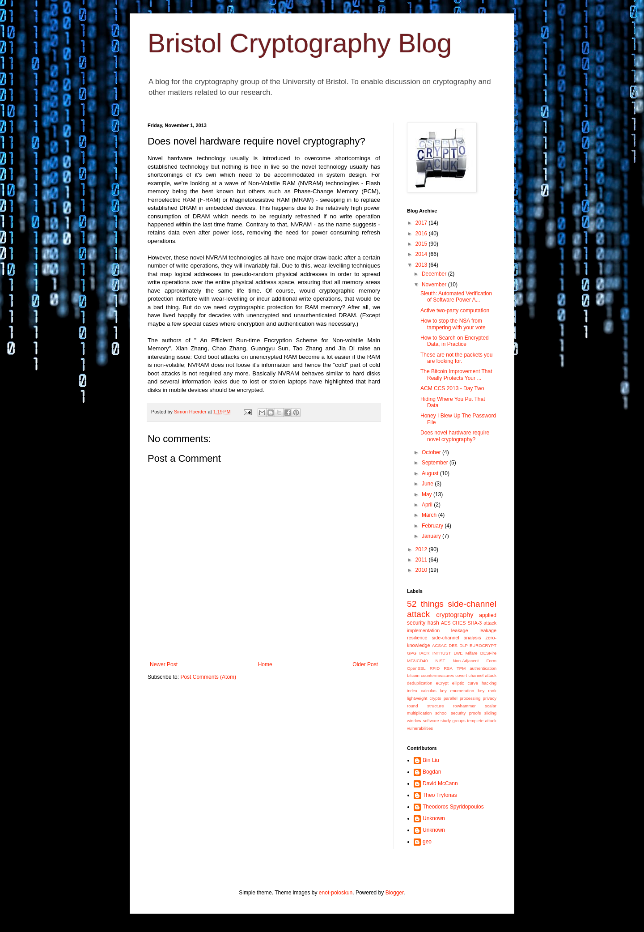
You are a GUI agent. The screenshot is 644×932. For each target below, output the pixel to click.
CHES (459, 623)
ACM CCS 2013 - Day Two (452, 388)
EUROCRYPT (483, 645)
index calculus (421, 690)
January (432, 536)
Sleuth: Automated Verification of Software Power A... (456, 296)
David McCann (440, 783)
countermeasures (437, 675)
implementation (423, 630)
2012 (422, 549)
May (427, 494)
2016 (422, 233)
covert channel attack (475, 675)
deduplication (419, 683)
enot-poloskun (335, 892)
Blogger (395, 892)
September (435, 463)
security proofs (466, 713)
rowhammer (464, 705)
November (435, 284)
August (431, 473)
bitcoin (413, 675)
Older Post (365, 664)
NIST (440, 660)
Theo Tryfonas (440, 795)
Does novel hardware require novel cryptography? (454, 436)
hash (433, 623)
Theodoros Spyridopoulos (453, 807)
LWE (458, 653)
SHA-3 (474, 623)
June (428, 484)
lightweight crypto (424, 698)
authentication (483, 668)
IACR (424, 653)
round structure (425, 705)
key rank (487, 690)
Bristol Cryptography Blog (300, 43)
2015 (422, 244)
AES (446, 623)
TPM (461, 668)
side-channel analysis (456, 637)
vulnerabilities (420, 728)
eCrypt (442, 683)
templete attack (481, 720)
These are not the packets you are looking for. (456, 358)
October (432, 452)
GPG (411, 653)
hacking (489, 683)
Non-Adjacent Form (474, 660)
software (431, 720)
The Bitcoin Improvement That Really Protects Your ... (456, 374)
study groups (453, 720)
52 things (425, 604)
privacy (489, 698)
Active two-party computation (454, 310)
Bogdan (432, 772)
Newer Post (164, 664)
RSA (448, 668)
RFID (435, 668)
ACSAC (439, 645)
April (428, 505)
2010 (422, 570)
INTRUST (441, 653)
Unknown (434, 818)
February (433, 526)
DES (453, 645)
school (441, 713)
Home (265, 664)
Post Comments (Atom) (208, 677)
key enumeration (457, 690)
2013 (422, 265)
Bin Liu (431, 760)
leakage (459, 630)
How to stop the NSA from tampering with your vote (453, 324)
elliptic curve (465, 683)
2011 (422, 560)
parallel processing (462, 698)
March (430, 515)
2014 (422, 254)
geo (427, 841)
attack (489, 623)
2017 (422, 223)
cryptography (454, 614)
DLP (463, 645)
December (435, 274)
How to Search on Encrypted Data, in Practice (454, 341)
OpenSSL (416, 668)
